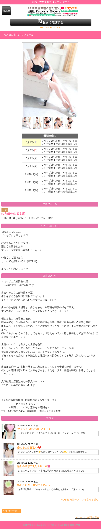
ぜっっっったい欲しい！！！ (34, 428)
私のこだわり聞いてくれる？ (34, 484)
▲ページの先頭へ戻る (87, 517)
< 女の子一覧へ (11, 510)
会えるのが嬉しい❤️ (29, 447)
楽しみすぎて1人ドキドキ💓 (33, 466)
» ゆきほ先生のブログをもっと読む (79, 499)
